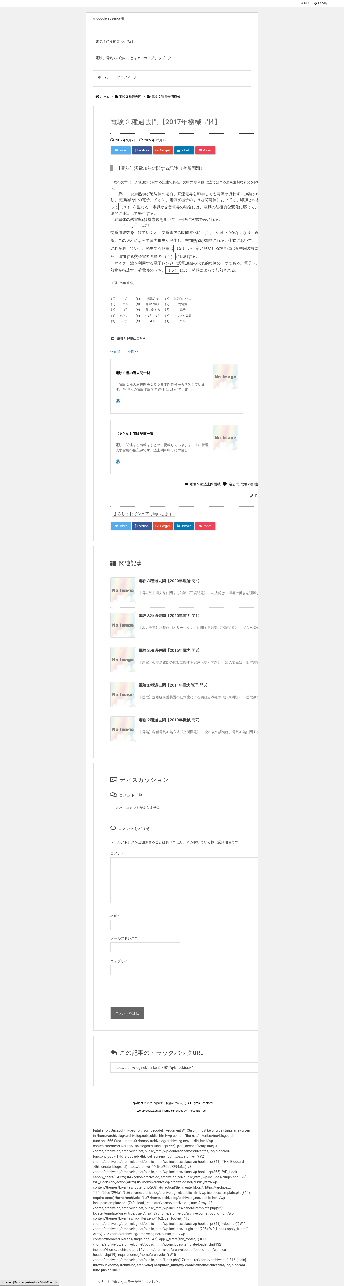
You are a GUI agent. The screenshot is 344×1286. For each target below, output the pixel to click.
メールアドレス (123, 938)
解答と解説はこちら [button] (128, 338)
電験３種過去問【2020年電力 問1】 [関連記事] (170, 615)
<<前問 (115, 351)
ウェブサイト (120, 961)
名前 (115, 916)
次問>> (133, 351)
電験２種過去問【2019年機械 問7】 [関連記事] (170, 720)
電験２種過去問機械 (205, 484)
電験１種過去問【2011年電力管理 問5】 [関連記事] (174, 685)
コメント (117, 853)
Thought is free (197, 1110)
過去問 (234, 484)
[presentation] (147, 992)
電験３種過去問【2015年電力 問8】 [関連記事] (170, 650)
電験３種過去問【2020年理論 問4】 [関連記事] (170, 581)
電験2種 (246, 484)
